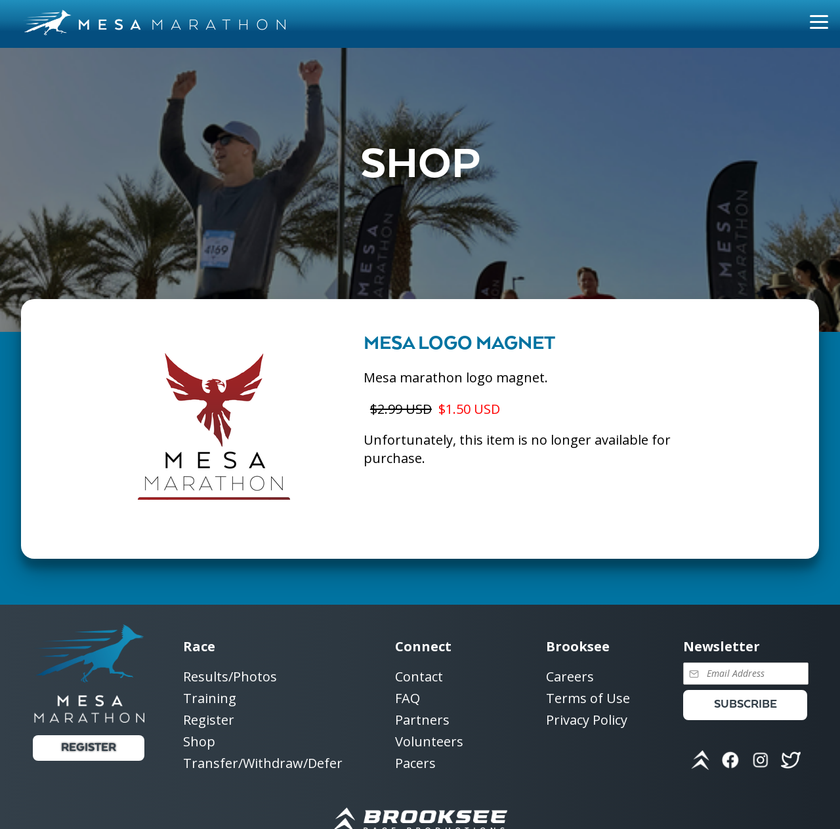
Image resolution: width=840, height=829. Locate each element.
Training (209, 699)
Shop (199, 742)
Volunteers (429, 742)
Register (88, 748)
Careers (570, 677)
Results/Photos (230, 677)
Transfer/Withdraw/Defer (263, 763)
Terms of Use (588, 699)
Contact (419, 677)
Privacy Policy (586, 719)
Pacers (415, 763)
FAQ (407, 699)
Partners (422, 720)
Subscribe (745, 704)
